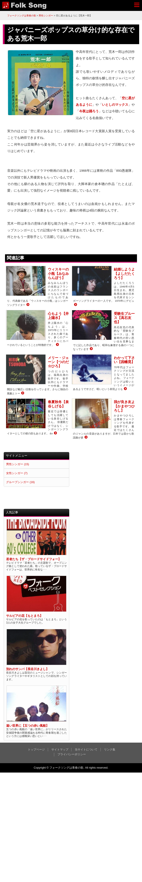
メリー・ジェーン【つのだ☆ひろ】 (58, 362)
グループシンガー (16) (20, 482)
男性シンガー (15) (17, 464)
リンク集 (109, 749)
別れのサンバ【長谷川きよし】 (27, 669)
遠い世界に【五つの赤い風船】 (27, 725)
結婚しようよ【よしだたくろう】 (124, 273)
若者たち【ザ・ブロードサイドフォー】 (33, 559)
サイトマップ (59, 749)
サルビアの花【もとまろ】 (24, 615)
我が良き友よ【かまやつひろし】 (124, 406)
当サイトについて (86, 749)
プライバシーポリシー (71, 754)
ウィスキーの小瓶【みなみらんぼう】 (58, 273)
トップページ (36, 749)
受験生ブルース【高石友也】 (124, 318)
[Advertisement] (104, 479)
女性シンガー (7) (16, 473)
